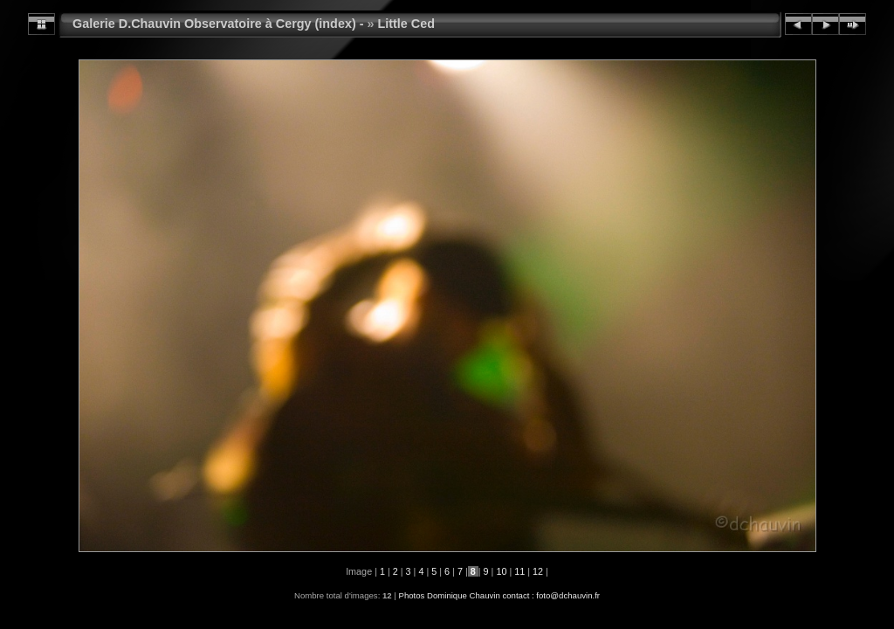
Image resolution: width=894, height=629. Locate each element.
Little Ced (407, 24)
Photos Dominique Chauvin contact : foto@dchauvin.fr (499, 595)
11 (519, 571)
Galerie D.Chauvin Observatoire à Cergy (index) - (218, 24)
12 (538, 571)
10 (501, 571)
